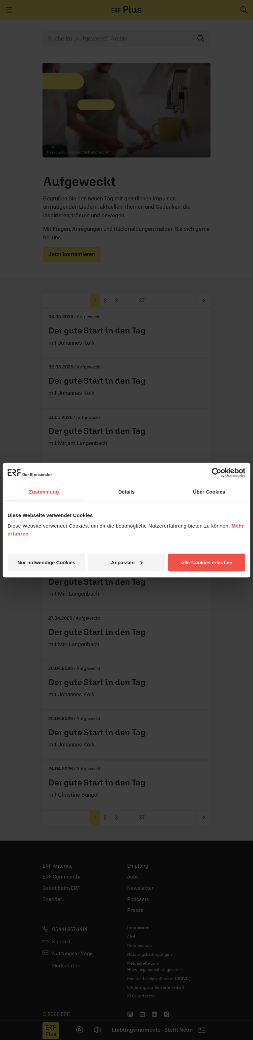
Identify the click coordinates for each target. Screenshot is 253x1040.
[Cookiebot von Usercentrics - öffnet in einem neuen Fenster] (216, 473)
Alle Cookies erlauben (207, 562)
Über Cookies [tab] (209, 492)
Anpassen (127, 562)
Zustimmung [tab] (44, 492)
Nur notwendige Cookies (46, 562)
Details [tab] (126, 492)
